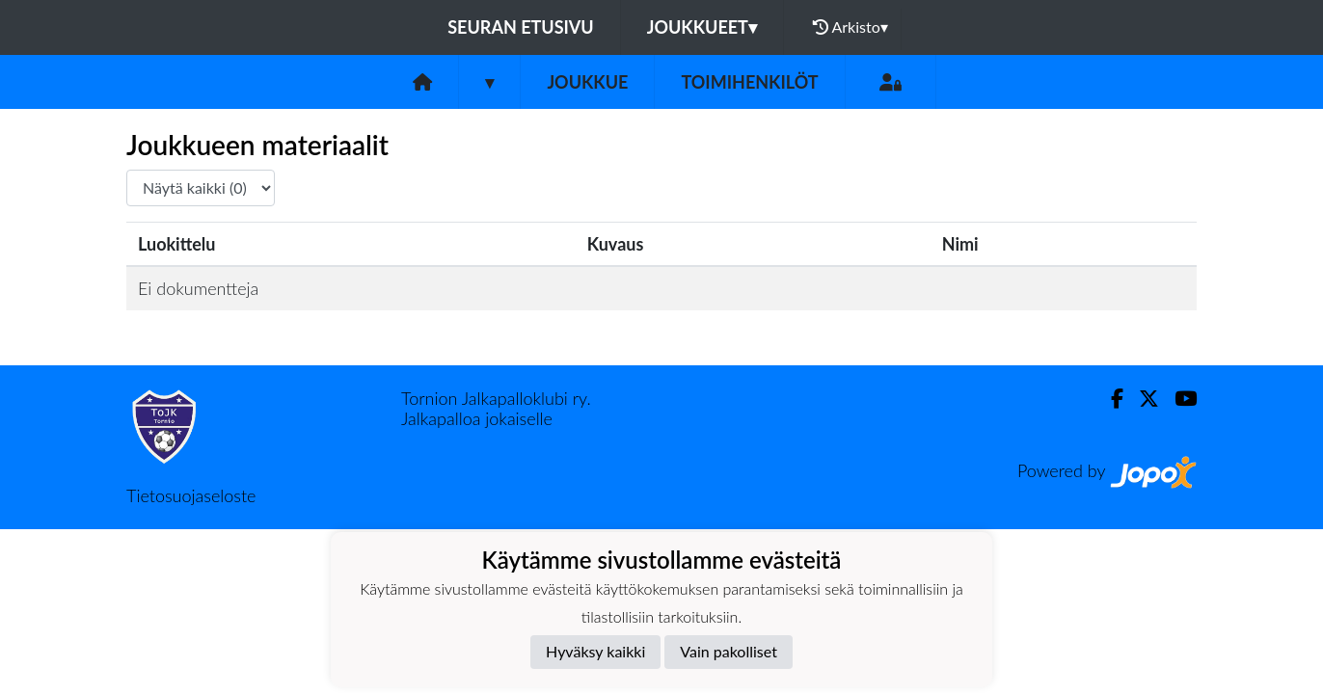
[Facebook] (1109, 398)
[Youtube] (1178, 398)
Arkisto (850, 27)
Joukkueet (702, 27)
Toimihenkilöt (749, 82)
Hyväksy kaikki (595, 651)
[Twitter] (1141, 398)
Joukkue (587, 82)
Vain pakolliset (728, 651)
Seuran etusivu (520, 27)
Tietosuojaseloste (191, 495)
